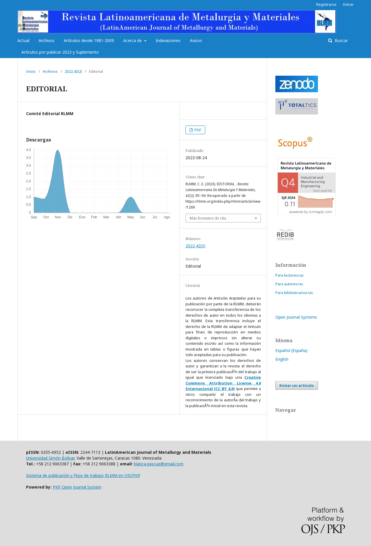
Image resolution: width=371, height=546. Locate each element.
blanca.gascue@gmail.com (158, 464)
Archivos (46, 40)
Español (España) (291, 350)
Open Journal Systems (296, 317)
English (281, 359)
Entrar (348, 4)
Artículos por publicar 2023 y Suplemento (60, 52)
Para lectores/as (289, 275)
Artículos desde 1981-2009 (89, 40)
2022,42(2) (73, 71)
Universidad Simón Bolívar (50, 458)
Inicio (31, 71)
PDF (197, 130)
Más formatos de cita (208, 218)
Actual (23, 40)
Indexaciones (168, 40)
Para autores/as (289, 283)
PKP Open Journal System (77, 487)
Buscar (341, 40)
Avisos (196, 40)
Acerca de (133, 40)
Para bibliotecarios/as (294, 292)
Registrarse (326, 4)
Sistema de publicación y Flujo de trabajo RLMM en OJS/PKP (83, 475)
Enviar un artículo (296, 385)
